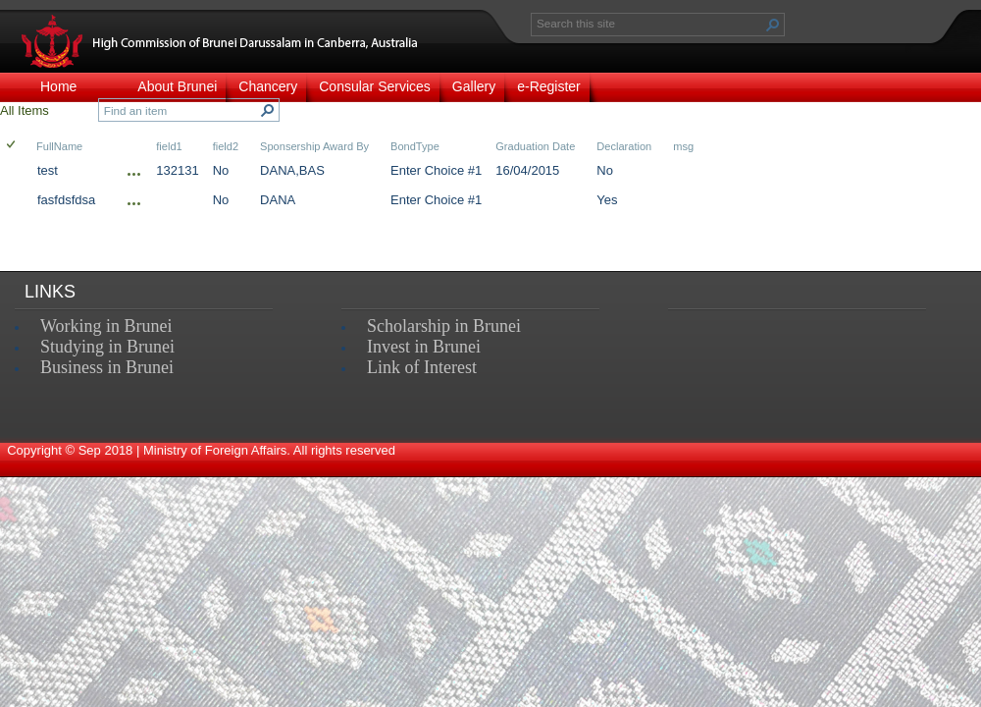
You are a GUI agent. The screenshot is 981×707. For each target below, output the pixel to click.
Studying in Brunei (107, 346)
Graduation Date (535, 146)
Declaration (623, 146)
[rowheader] (15, 173)
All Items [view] (24, 110)
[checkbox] (12, 146)
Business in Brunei (107, 367)
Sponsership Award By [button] (314, 146)
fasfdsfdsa (66, 199)
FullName (59, 146)
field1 (168, 146)
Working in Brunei (106, 326)
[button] (773, 24)
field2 (225, 146)
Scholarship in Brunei (444, 326)
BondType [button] (414, 146)
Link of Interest (422, 367)
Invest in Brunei (424, 346)
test (47, 170)
